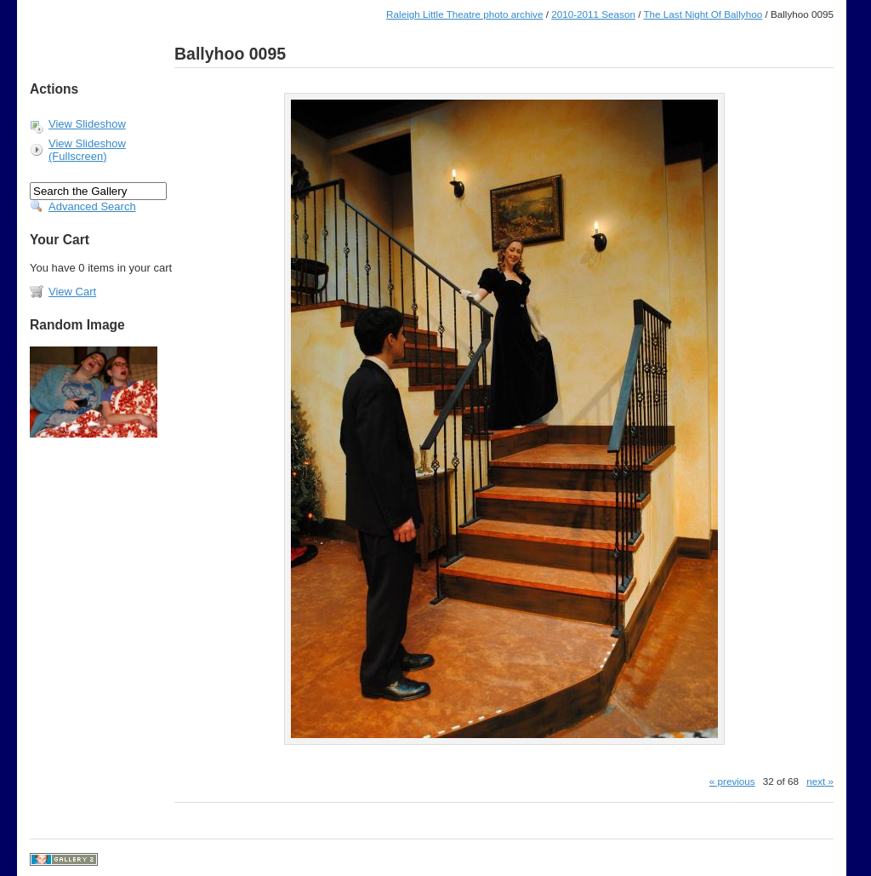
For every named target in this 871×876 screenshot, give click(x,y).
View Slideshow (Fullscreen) (87, 150)
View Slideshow (87, 123)
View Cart (72, 291)
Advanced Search (92, 206)
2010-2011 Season (593, 14)
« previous (732, 781)
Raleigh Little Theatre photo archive (464, 14)
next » (820, 781)
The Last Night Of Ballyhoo (702, 14)
